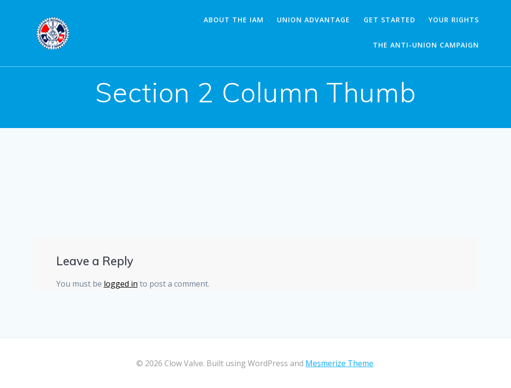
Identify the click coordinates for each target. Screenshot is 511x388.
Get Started (389, 19)
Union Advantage (313, 19)
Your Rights (454, 19)
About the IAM (234, 19)
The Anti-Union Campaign (426, 44)
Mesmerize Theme (339, 363)
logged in (121, 283)
